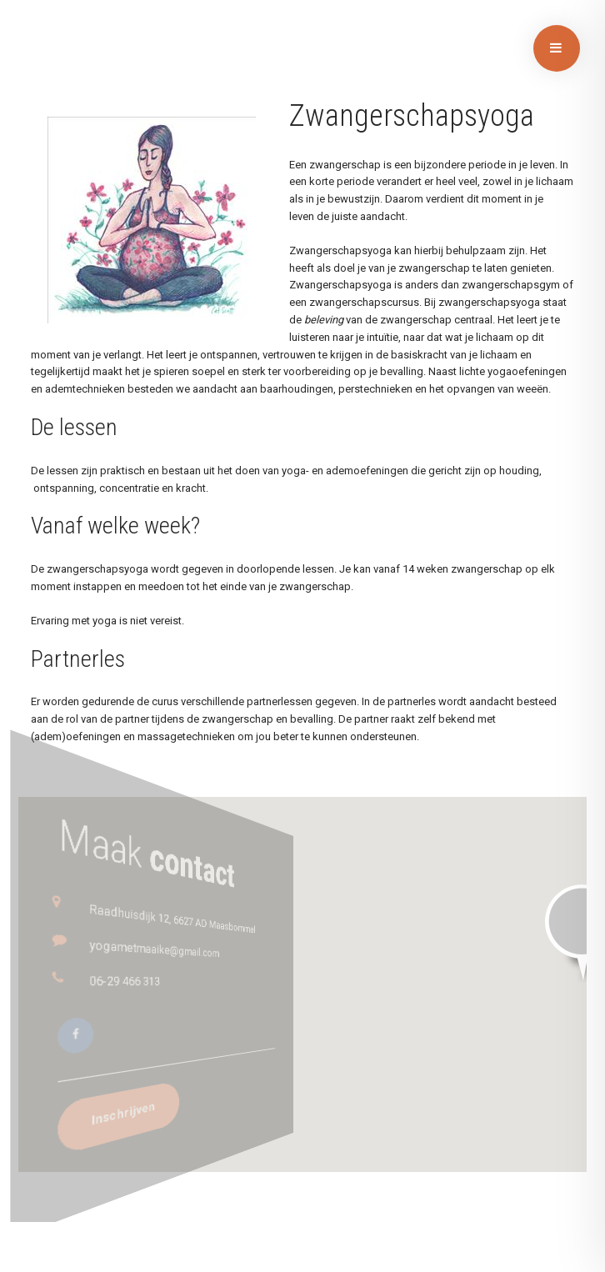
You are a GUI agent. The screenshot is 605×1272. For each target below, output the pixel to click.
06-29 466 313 (173, 980)
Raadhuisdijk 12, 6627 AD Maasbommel (183, 912)
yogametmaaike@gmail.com (180, 944)
